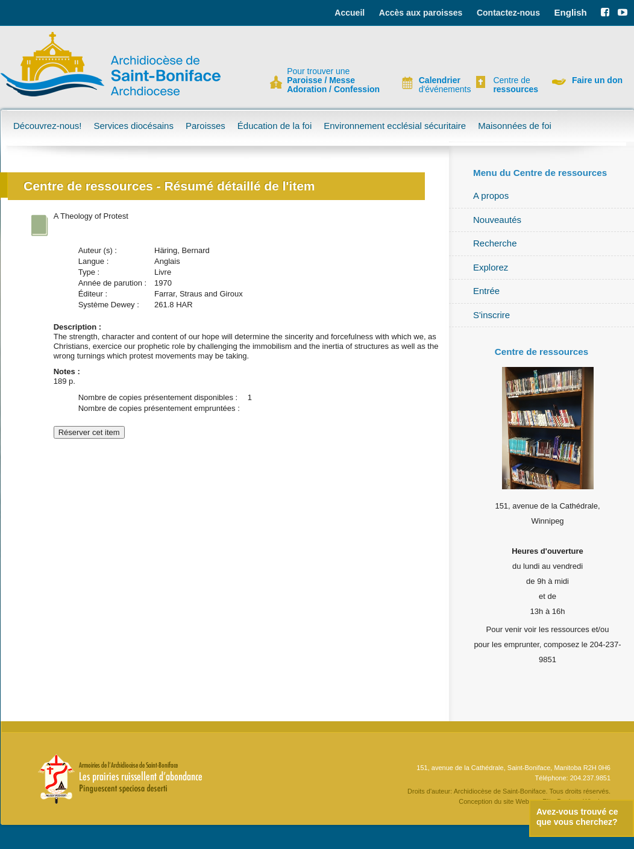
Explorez (490, 267)
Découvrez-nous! (47, 126)
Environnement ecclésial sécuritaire (395, 126)
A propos (491, 195)
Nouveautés (497, 220)
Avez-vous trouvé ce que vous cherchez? (577, 817)
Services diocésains (133, 126)
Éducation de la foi (274, 126)
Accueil (349, 12)
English (570, 12)
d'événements (440, 85)
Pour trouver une (333, 80)
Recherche (495, 243)
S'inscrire (491, 315)
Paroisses (205, 126)
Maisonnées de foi (514, 126)
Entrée (486, 291)
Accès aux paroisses (421, 12)
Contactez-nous (508, 12)
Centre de (514, 85)
